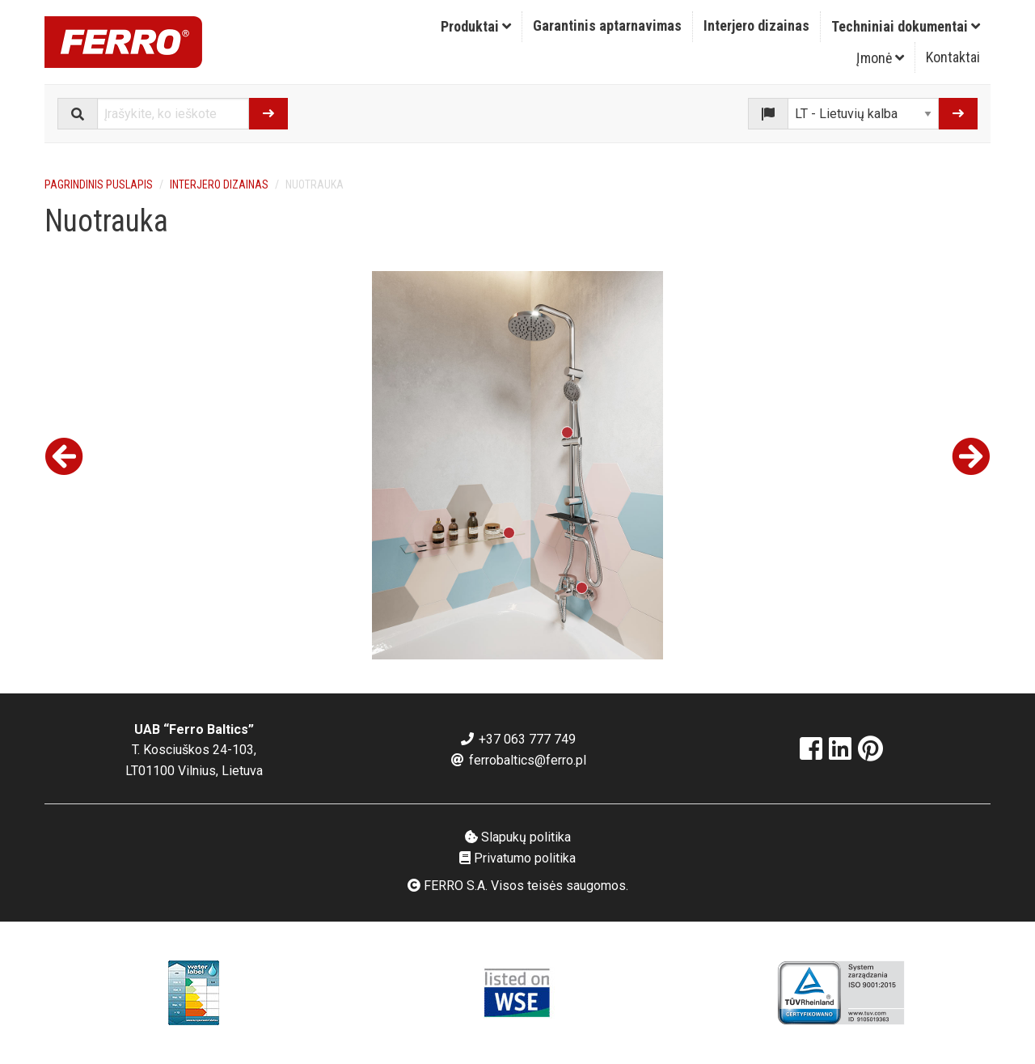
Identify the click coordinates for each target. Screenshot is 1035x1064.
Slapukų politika (518, 837)
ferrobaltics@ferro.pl (518, 760)
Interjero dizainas (756, 25)
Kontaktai (953, 57)
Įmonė (880, 57)
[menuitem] (476, 26)
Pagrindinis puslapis (98, 184)
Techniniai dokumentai (905, 26)
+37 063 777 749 (517, 739)
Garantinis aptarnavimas (607, 25)
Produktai (476, 26)
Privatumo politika (517, 858)
